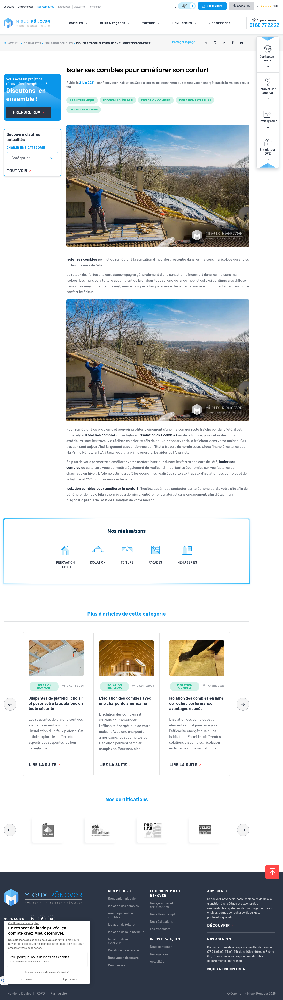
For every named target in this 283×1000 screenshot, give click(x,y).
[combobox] (32, 157)
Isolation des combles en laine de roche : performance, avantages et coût (196, 703)
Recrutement (95, 6)
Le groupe (9, 6)
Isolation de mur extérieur (119, 941)
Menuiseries (116, 965)
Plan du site (58, 993)
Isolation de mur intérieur (126, 932)
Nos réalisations (45, 6)
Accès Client (212, 5)
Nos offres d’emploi (163, 914)
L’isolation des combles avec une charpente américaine (125, 701)
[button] (243, 704)
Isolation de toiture (121, 924)
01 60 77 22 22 (264, 25)
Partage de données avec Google (30, 961)
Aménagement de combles (120, 915)
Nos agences (159, 954)
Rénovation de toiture (123, 958)
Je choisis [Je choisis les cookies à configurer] (26, 979)
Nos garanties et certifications (161, 905)
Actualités (79, 6)
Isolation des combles (123, 906)
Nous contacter (161, 946)
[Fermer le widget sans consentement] (23, 923)
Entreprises (64, 6)
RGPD (41, 993)
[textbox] (23, 158)
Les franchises (25, 6)
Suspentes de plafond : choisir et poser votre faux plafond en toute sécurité (56, 703)
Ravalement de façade (123, 950)
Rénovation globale (122, 898)
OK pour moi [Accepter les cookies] (69, 979)
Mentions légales (19, 993)
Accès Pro (241, 6)
